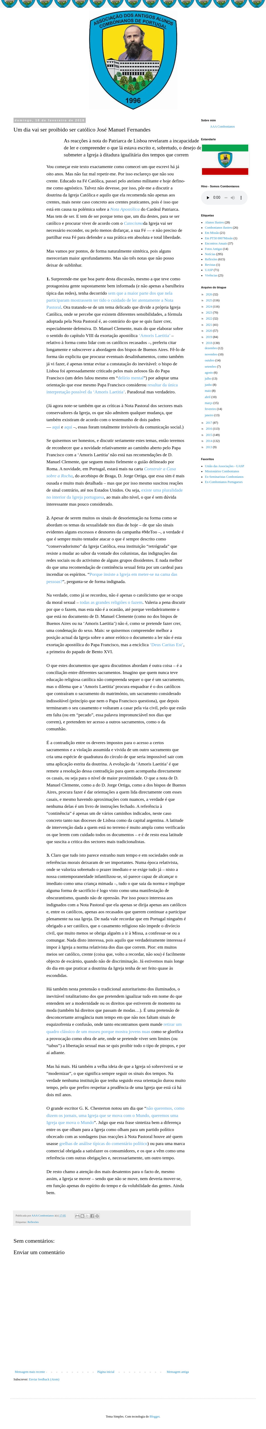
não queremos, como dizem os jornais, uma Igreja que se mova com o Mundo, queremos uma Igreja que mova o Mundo (115, 1115)
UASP (209, 270)
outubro (210, 360)
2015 (209, 435)
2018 (209, 343)
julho (208, 378)
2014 (209, 441)
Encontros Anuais (216, 243)
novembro (211, 354)
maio (208, 391)
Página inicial (106, 1372)
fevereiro (211, 409)
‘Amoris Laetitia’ (154, 335)
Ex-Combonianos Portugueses (224, 482)
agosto (209, 372)
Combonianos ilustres (218, 227)
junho (208, 385)
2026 (209, 294)
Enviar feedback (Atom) (44, 1379)
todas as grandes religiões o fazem (111, 602)
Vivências (211, 275)
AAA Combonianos (222, 126)
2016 (209, 429)
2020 (209, 331)
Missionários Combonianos (222, 471)
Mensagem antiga (178, 1372)
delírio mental (130, 377)
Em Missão (212, 233)
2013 (209, 447)
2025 (209, 300)
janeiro (209, 415)
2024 (209, 306)
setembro (211, 366)
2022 (209, 318)
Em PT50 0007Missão (219, 238)
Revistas (210, 265)
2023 (209, 312)
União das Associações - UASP (224, 466)
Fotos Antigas (213, 249)
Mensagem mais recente (30, 1372)
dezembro (211, 348)
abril (208, 397)
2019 (209, 337)
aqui (56, 426)
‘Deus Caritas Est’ (166, 644)
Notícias (210, 254)
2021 (209, 325)
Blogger (154, 1416)
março (209, 403)
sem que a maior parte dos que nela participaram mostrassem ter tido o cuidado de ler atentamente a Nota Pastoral (110, 300)
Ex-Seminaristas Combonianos (224, 477)
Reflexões (33, 1221)
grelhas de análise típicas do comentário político (103, 1143)
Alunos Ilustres (214, 222)
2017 (209, 423)
